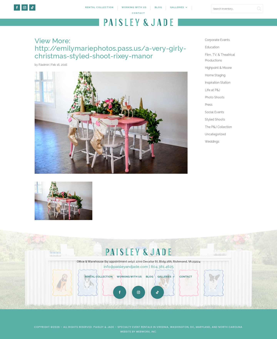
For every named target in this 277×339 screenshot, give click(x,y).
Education (212, 47)
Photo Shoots (214, 97)
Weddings (212, 141)
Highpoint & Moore (218, 68)
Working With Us (134, 7)
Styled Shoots (215, 119)
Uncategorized (215, 134)
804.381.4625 (162, 266)
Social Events (214, 112)
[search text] (237, 8)
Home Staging (215, 75)
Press (209, 104)
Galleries (177, 7)
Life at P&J (212, 90)
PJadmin (44, 64)
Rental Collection (99, 7)
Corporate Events (217, 40)
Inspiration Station (217, 82)
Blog (158, 7)
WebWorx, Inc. (146, 331)
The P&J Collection (218, 127)
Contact (138, 13)
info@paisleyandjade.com (126, 266)
